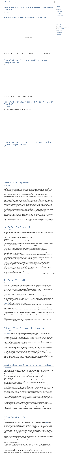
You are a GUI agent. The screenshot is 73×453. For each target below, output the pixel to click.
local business (9, 236)
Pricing (61, 1)
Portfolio (52, 1)
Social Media (59, 21)
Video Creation (59, 11)
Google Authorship (60, 30)
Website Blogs (59, 32)
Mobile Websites (60, 19)
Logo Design (59, 22)
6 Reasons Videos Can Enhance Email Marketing (24, 328)
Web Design (59, 9)
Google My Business (60, 28)
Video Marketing (60, 15)
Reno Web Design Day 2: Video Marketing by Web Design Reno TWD (28, 103)
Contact (65, 1)
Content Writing (59, 26)
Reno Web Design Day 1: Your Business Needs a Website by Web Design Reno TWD (28, 143)
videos (46, 422)
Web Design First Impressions (17, 182)
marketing (8, 333)
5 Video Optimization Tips (15, 417)
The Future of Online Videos (16, 280)
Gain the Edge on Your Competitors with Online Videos (27, 364)
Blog (69, 1)
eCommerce (59, 13)
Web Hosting (59, 34)
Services (46, 1)
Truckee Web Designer (10, 1)
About (56, 1)
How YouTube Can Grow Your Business (20, 227)
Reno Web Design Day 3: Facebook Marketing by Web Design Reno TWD (27, 61)
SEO (57, 17)
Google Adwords (60, 24)
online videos (7, 303)
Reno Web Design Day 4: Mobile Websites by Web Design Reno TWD (28, 8)
